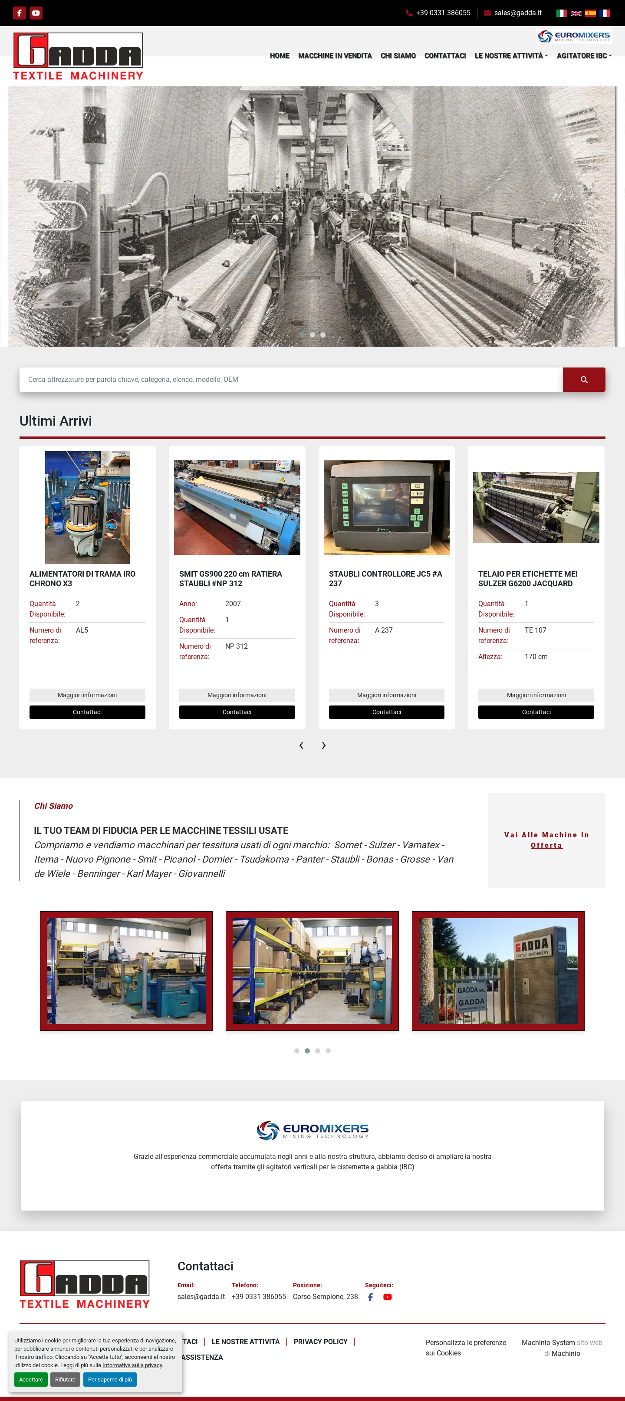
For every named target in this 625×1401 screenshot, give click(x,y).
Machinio (566, 1353)
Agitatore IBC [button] (582, 56)
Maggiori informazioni (87, 695)
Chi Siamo (398, 56)
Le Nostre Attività (509, 56)
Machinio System (548, 1343)
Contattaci (445, 56)
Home (279, 56)
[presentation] (301, 745)
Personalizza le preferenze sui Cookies (466, 1348)
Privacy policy (321, 1342)
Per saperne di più (110, 1379)
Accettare (31, 1379)
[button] (511, 56)
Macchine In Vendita (335, 56)
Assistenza (202, 1357)
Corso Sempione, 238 (325, 1297)
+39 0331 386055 (443, 13)
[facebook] (19, 13)
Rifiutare (65, 1379)
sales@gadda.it (518, 13)
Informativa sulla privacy (132, 1365)
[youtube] (36, 13)
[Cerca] (291, 379)
